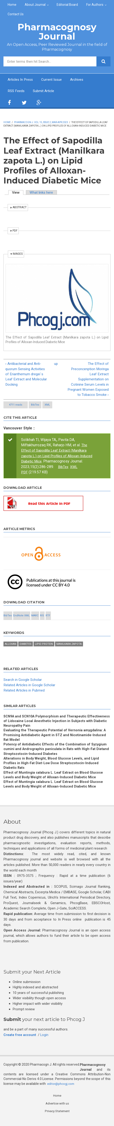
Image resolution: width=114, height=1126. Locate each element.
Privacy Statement (57, 1117)
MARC (34, 617)
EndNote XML (21, 617)
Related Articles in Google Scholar (31, 687)
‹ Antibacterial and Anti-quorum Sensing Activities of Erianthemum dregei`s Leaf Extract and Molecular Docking (26, 375)
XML (47, 406)
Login (45, 1041)
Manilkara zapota (69, 646)
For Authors (94, 4)
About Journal (35, 4)
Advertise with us (57, 1109)
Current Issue (54, 80)
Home (12, 4)
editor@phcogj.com (61, 1090)
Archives (80, 80)
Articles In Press (21, 80)
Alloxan (10, 646)
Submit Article (45, 91)
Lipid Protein (44, 646)
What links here (43, 193)
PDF (24, 474)
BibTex (35, 406)
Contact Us (16, 14)
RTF (48, 617)
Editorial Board (67, 4)
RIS (42, 617)
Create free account (20, 1041)
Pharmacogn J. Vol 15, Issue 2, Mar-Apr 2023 (41, 122)
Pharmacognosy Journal (57, 31)
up (56, 364)
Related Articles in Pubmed (25, 692)
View (18, 193)
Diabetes (25, 646)
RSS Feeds (17, 91)
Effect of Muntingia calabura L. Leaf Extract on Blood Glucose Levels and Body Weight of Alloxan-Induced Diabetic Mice (54, 780)
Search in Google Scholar (23, 681)
